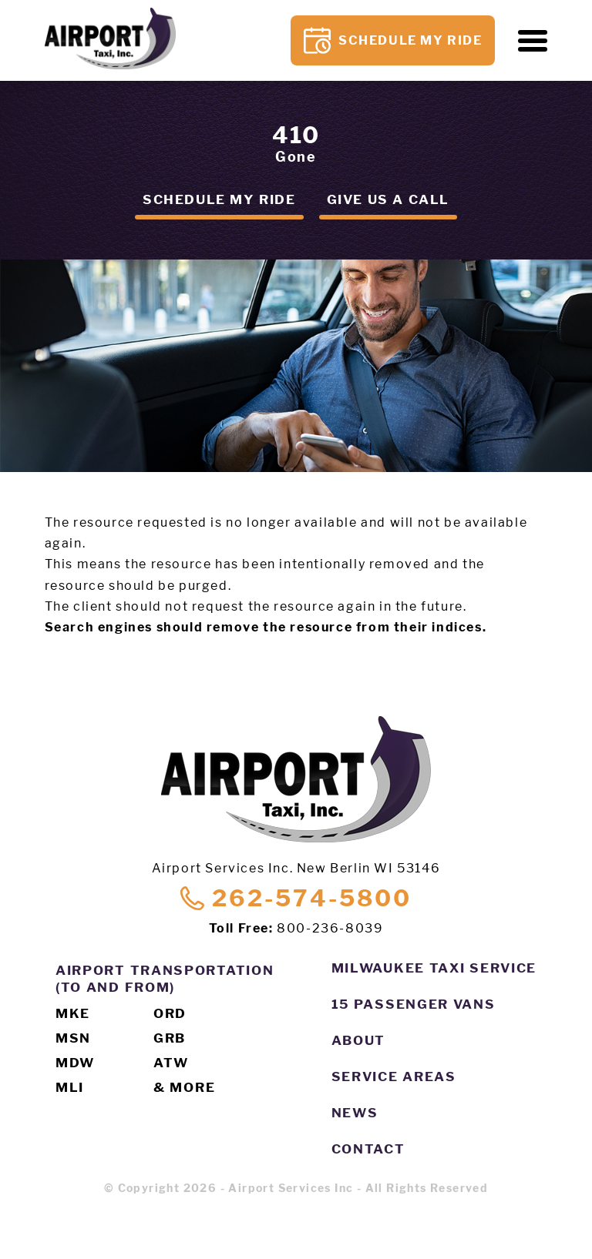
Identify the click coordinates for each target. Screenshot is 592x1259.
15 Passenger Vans (413, 1004)
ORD (170, 1013)
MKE (73, 1013)
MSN (73, 1038)
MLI (70, 1087)
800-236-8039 (330, 928)
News (354, 1112)
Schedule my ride (219, 199)
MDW (75, 1062)
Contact (368, 1149)
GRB (169, 1038)
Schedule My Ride (393, 40)
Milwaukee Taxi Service (433, 968)
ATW (171, 1062)
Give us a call (388, 199)
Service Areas (393, 1076)
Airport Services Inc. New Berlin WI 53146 (296, 868)
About (358, 1040)
